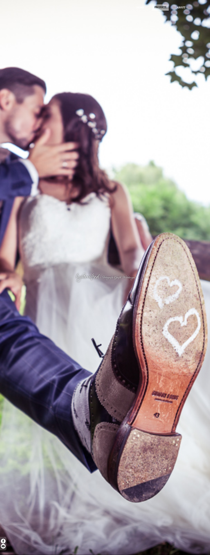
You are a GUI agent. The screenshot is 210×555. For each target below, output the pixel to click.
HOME (140, 7)
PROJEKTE (160, 7)
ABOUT (181, 7)
